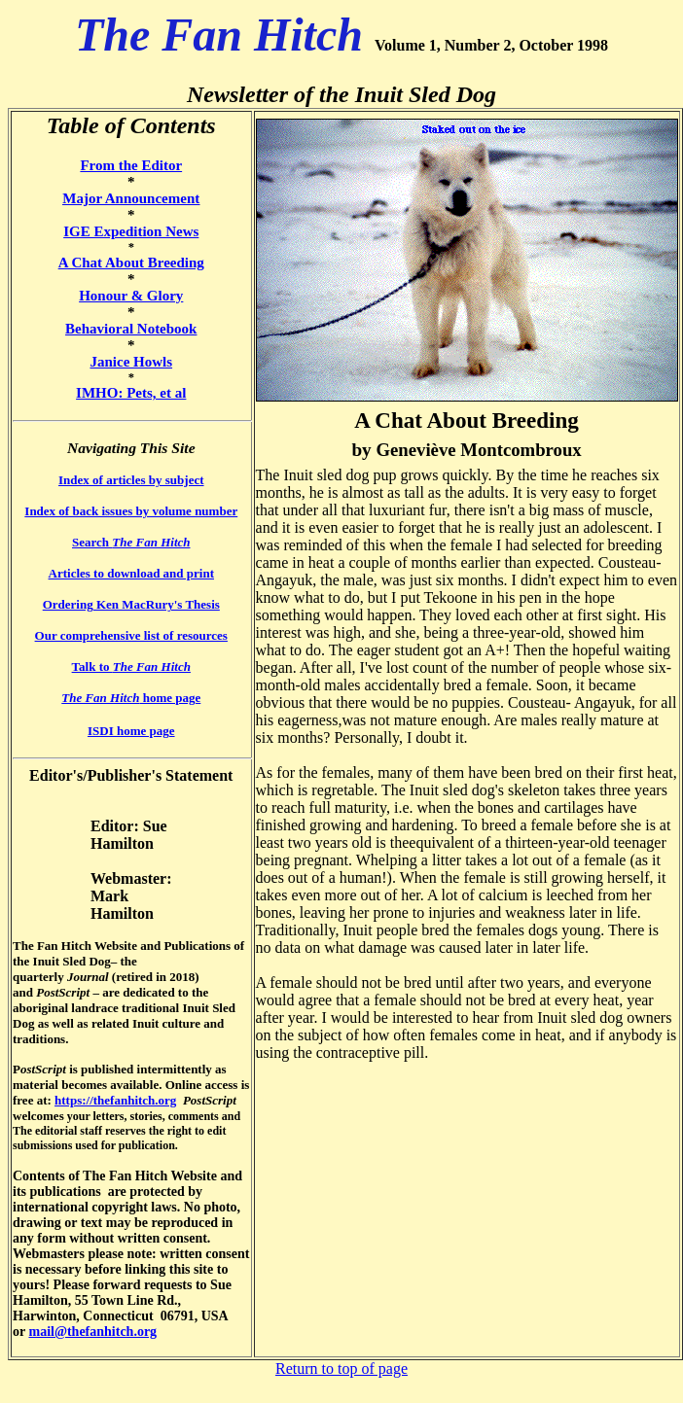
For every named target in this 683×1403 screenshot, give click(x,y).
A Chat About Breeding (131, 262)
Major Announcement (130, 198)
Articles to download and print (131, 573)
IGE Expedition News (130, 231)
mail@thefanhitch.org (92, 1331)
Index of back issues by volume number (130, 511)
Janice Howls (131, 361)
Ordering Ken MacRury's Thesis (131, 604)
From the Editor (131, 165)
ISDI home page (131, 730)
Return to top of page (341, 1368)
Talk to (131, 666)
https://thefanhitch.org (115, 1100)
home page (130, 697)
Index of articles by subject (131, 480)
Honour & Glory (131, 295)
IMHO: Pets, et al (131, 393)
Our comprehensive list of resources (131, 635)
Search (131, 542)
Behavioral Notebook (131, 328)
